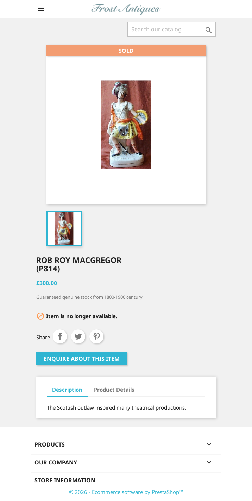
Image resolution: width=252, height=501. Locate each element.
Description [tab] (67, 389)
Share (60, 336)
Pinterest (96, 336)
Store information (64, 480)
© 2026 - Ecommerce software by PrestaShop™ (126, 491)
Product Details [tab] (114, 389)
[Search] (171, 29)
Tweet (78, 336)
